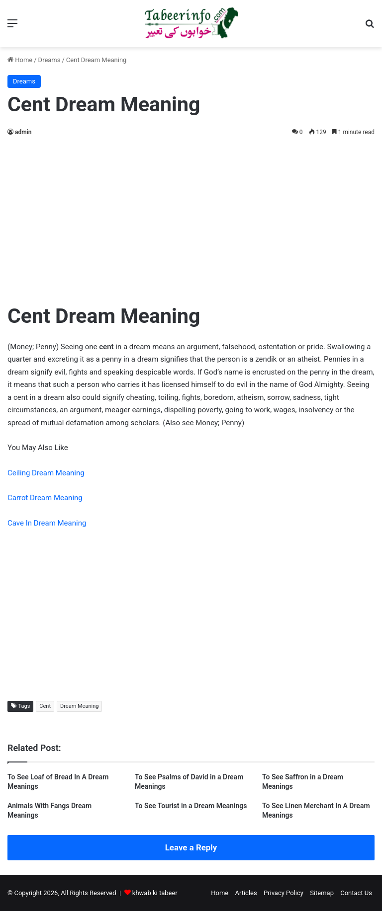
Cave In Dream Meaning (46, 523)
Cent (45, 706)
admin (23, 132)
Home (19, 60)
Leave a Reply (191, 847)
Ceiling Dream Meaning (46, 472)
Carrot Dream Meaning (45, 497)
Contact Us (356, 893)
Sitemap (322, 893)
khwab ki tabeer (155, 893)
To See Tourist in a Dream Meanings (191, 806)
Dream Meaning (79, 706)
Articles (246, 893)
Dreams (49, 60)
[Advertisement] (191, 217)
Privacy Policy (283, 893)
